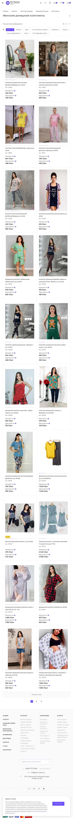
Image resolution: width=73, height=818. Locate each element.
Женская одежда (25, 719)
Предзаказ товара (63, 724)
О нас (5, 746)
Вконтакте (29, 789)
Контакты (7, 750)
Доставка (7, 738)
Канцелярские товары (27, 748)
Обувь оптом (24, 732)
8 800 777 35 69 (31, 768)
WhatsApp (44, 789)
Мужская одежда (25, 722)
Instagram (34, 789)
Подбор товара (62, 722)
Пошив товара (61, 719)
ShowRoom (7, 734)
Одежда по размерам (27, 730)
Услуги (6, 719)
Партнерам (44, 715)
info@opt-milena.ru (38, 772)
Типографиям (44, 735)
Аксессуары (24, 743)
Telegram (39, 789)
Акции (5, 715)
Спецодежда (24, 738)
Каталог (23, 715)
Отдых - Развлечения (27, 746)
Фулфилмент (61, 730)
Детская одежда (25, 724)
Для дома (23, 735)
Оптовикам (43, 719)
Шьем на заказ (62, 732)
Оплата (6, 742)
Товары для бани (25, 740)
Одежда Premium (26, 727)
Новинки (23, 751)
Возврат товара (62, 727)
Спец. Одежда (44, 738)
